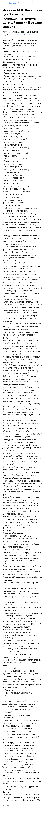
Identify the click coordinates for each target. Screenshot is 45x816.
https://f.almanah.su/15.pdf (20, 34)
